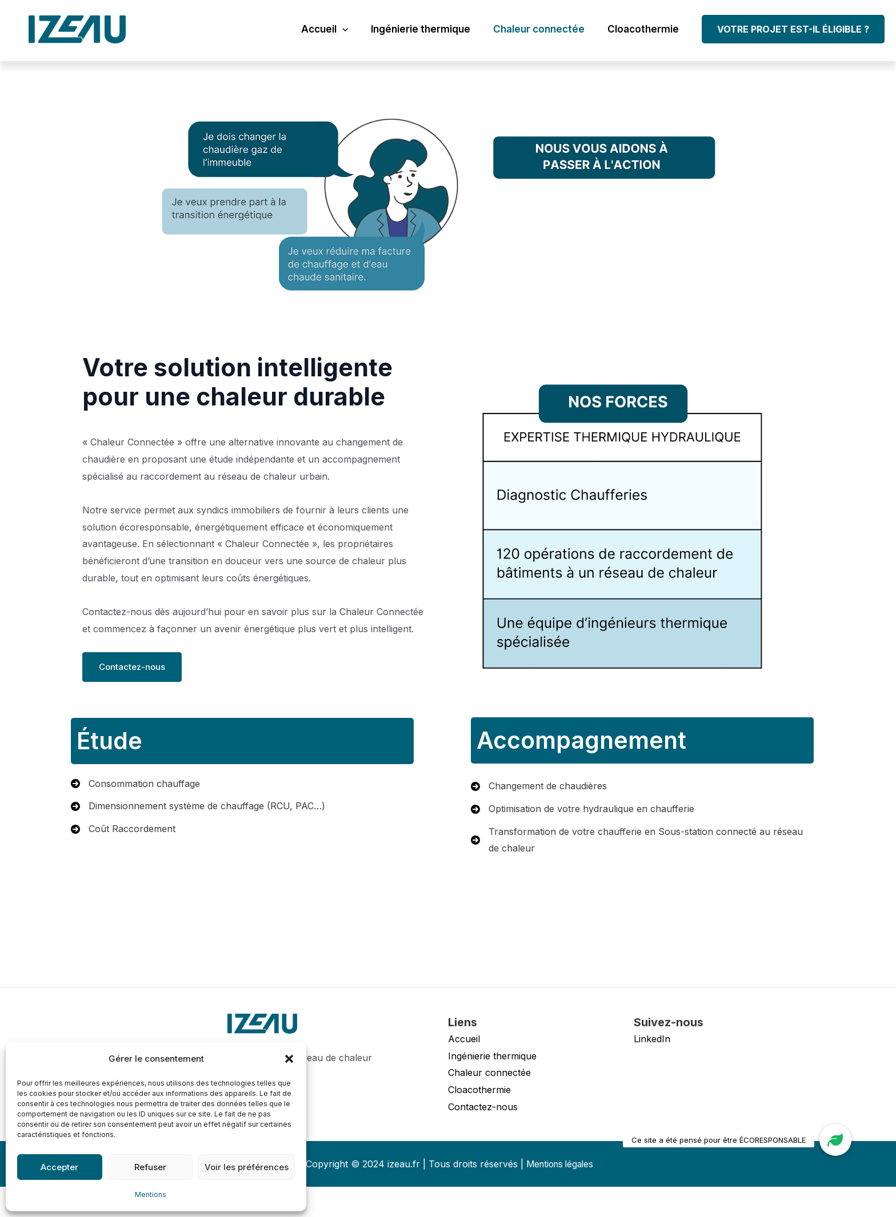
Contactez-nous (137, 680)
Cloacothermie (645, 29)
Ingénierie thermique (429, 29)
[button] (289, 1059)
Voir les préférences (247, 1167)
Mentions (150, 1194)
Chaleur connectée (544, 29)
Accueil (336, 29)
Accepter (59, 1167)
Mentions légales (559, 1193)
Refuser (150, 1167)
